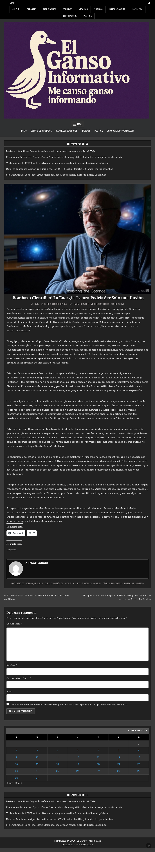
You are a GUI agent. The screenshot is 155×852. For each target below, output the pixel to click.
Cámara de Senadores (66, 130)
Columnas (67, 9)
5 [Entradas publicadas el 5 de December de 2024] (77, 750)
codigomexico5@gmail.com (120, 130)
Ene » (18, 783)
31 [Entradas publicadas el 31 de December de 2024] (37, 778)
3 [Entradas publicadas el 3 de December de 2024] (37, 750)
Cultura (16, 9)
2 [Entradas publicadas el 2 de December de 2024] (16, 750)
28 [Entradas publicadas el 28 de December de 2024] (118, 771)
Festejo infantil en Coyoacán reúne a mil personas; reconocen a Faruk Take (51, 151)
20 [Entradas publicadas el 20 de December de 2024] (98, 764)
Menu (12, 2)
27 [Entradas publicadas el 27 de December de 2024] (98, 771)
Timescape (129, 583)
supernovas (117, 583)
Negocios (83, 9)
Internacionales (117, 9)
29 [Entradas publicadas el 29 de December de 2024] (138, 771)
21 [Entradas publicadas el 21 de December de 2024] (118, 764)
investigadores (84, 583)
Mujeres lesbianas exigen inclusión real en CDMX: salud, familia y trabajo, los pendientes (59, 169)
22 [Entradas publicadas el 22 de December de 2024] (138, 764)
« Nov (9, 783)
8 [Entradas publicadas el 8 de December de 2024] (139, 750)
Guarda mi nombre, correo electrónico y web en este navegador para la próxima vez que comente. (70, 704)
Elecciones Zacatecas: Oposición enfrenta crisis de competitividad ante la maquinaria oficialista (64, 157)
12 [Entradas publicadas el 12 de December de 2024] (78, 757)
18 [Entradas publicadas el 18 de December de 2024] (57, 764)
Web (9, 691)
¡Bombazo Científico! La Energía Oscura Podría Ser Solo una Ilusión (77, 298)
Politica (88, 15)
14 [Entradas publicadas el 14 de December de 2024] (118, 757)
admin (36, 304)
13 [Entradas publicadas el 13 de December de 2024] (98, 757)
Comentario (14, 624)
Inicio (24, 130)
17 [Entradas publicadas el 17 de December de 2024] (37, 764)
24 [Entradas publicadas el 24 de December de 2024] (37, 771)
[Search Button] (149, 3)
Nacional (86, 130)
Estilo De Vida (49, 9)
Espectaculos (70, 15)
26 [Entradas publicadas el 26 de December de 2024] (77, 771)
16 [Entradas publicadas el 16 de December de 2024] (16, 764)
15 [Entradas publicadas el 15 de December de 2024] (139, 757)
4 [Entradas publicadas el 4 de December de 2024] (58, 750)
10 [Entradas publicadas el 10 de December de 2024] (37, 757)
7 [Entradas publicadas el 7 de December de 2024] (118, 750)
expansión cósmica (60, 583)
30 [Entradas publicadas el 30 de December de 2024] (16, 778)
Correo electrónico (18, 678)
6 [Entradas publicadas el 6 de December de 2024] (98, 750)
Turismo (98, 9)
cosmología (27, 583)
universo (139, 583)
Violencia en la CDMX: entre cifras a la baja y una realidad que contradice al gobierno (57, 163)
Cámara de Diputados (41, 130)
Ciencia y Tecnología (104, 304)
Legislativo (137, 9)
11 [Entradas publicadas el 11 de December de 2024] (58, 757)
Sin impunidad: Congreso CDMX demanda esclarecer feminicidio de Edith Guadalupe (56, 175)
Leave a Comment (81, 304)
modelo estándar (101, 583)
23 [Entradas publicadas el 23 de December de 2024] (16, 771)
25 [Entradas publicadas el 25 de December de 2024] (57, 771)
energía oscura (42, 583)
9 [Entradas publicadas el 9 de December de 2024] (16, 757)
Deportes (31, 9)
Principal (119, 304)
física (73, 583)
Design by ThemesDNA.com (77, 844)
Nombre (11, 665)
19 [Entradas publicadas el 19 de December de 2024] (78, 764)
